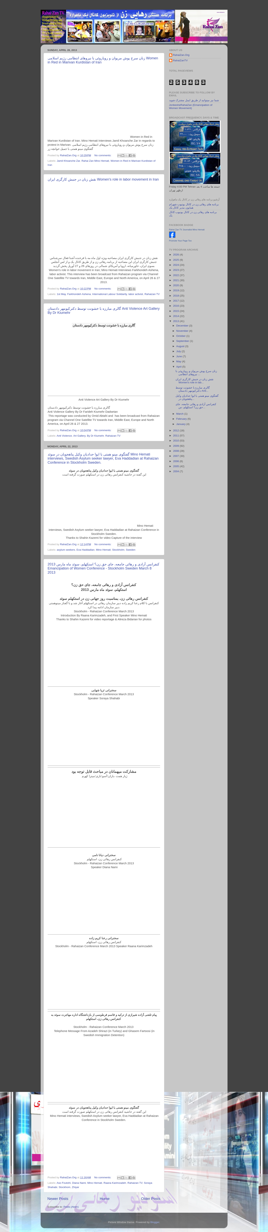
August (180, 346)
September (183, 341)
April (179, 366)
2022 (176, 275)
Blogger (154, 1222)
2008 (176, 450)
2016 (176, 305)
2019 (176, 290)
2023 (176, 270)
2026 (176, 254)
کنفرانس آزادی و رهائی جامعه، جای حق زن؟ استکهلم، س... (196, 406)
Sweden (130, 549)
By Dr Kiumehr (95, 435)
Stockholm (118, 549)
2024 (176, 264)
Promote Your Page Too (180, 241)
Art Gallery (79, 435)
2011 (176, 435)
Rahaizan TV (152, 294)
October (181, 335)
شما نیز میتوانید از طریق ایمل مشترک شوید (194, 100)
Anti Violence (64, 435)
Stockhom (64, 1187)
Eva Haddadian (85, 549)
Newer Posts (57, 1199)
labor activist (135, 294)
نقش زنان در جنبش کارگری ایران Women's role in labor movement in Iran (103, 179)
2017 (176, 300)
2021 (176, 280)
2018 (176, 295)
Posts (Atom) (71, 1206)
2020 (176, 285)
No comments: (103, 155)
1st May (61, 294)
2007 (176, 456)
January (181, 424)
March (180, 413)
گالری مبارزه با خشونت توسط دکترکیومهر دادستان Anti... (193, 389)
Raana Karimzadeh (115, 1182)
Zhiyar (75, 1187)
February (182, 418)
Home (105, 1199)
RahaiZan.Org (181, 55)
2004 (176, 471)
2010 (176, 440)
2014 (176, 316)
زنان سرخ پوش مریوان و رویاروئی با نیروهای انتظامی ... (196, 373)
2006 (176, 461)
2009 (176, 445)
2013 (176, 321)
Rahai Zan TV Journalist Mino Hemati (187, 229)
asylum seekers (66, 549)
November (182, 330)
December (182, 325)
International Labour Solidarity (109, 294)
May (179, 361)
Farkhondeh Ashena (79, 294)
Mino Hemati (103, 549)
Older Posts (150, 1199)
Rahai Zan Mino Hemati (95, 160)
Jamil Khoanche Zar (68, 160)
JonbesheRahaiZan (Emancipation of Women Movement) (190, 107)
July (179, 351)
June (179, 356)
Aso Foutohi (64, 1182)
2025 (176, 259)
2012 (176, 430)
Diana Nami (79, 1182)
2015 (176, 311)
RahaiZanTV (180, 60)
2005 (176, 466)
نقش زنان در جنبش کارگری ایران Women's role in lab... (195, 381)
